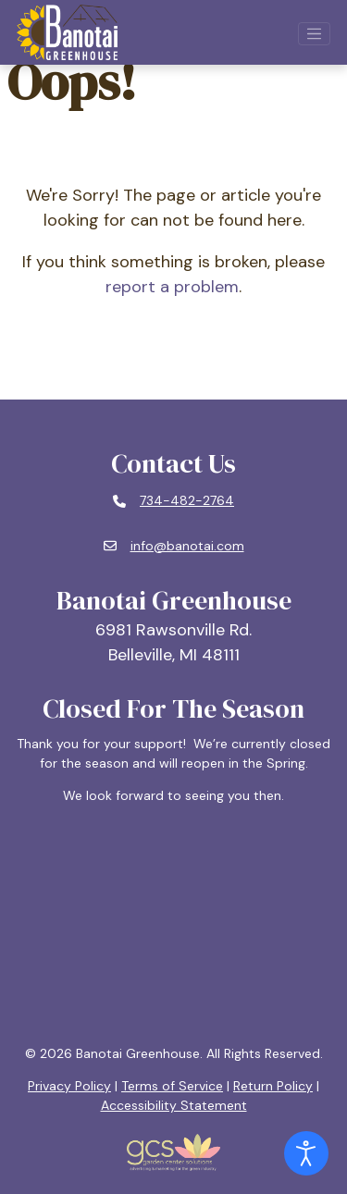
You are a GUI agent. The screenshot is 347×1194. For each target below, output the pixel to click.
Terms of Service (172, 1085)
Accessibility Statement (174, 1105)
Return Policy (273, 1085)
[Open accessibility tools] (306, 1153)
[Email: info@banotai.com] (174, 546)
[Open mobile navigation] (314, 34)
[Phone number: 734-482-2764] (173, 501)
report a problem (172, 287)
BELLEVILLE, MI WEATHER (174, 924)
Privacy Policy (69, 1085)
